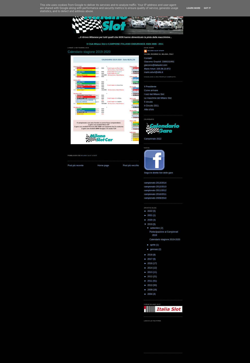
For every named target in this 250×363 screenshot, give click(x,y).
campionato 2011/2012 (155, 190)
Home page (103, 165)
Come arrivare (151, 90)
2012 (150, 276)
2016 (150, 263)
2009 (150, 289)
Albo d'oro (149, 109)
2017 (150, 259)
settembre (155, 228)
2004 (150, 294)
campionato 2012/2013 (155, 186)
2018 (150, 254)
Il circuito (148, 102)
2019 (150, 224)
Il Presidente (150, 86)
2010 (150, 285)
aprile (153, 245)
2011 (150, 281)
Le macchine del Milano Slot (158, 98)
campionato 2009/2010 (155, 198)
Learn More (193, 8)
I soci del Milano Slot (154, 94)
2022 (150, 211)
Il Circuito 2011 (151, 105)
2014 (150, 268)
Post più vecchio (131, 165)
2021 (150, 215)
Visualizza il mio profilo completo (160, 77)
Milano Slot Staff (156, 50)
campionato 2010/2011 (155, 194)
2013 (150, 272)
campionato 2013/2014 (155, 183)
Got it (207, 8)
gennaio (154, 249)
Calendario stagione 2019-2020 (165, 239)
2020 (150, 220)
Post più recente (76, 165)
